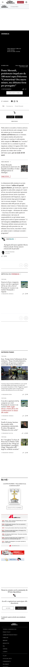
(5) (26, 452)
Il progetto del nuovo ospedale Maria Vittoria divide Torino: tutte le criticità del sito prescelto (16, 247)
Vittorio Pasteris (9, 251)
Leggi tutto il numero (14, 507)
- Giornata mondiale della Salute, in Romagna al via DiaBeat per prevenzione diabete (14, 531)
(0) (26, 89)
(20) (26, 433)
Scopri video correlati (14, 93)
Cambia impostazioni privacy (10, 634)
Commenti (4, 101)
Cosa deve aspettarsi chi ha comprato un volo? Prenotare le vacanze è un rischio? (10, 404)
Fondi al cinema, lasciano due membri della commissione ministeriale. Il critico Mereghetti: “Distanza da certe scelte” (9, 426)
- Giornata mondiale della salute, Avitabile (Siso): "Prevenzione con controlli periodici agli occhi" (13, 538)
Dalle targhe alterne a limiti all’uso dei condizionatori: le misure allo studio (9, 409)
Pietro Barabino (6, 89)
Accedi (8, 608)
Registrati (21, 608)
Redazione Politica (7, 433)
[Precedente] (21, 265)
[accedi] (26, 2)
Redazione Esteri (6, 394)
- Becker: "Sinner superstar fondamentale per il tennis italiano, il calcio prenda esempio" (14, 521)
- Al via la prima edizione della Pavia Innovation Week (14, 527)
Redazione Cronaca (7, 293)
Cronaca (5, 34)
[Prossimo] (26, 265)
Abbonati (20, 2)
